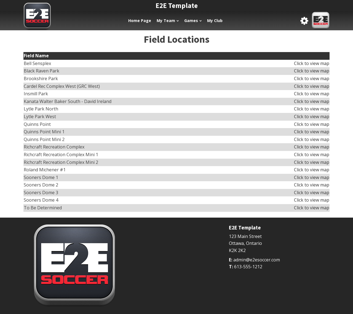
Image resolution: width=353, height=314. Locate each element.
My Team (168, 20)
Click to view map (311, 63)
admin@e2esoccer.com (256, 260)
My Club (215, 20)
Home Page (139, 20)
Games (193, 20)
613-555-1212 (248, 267)
